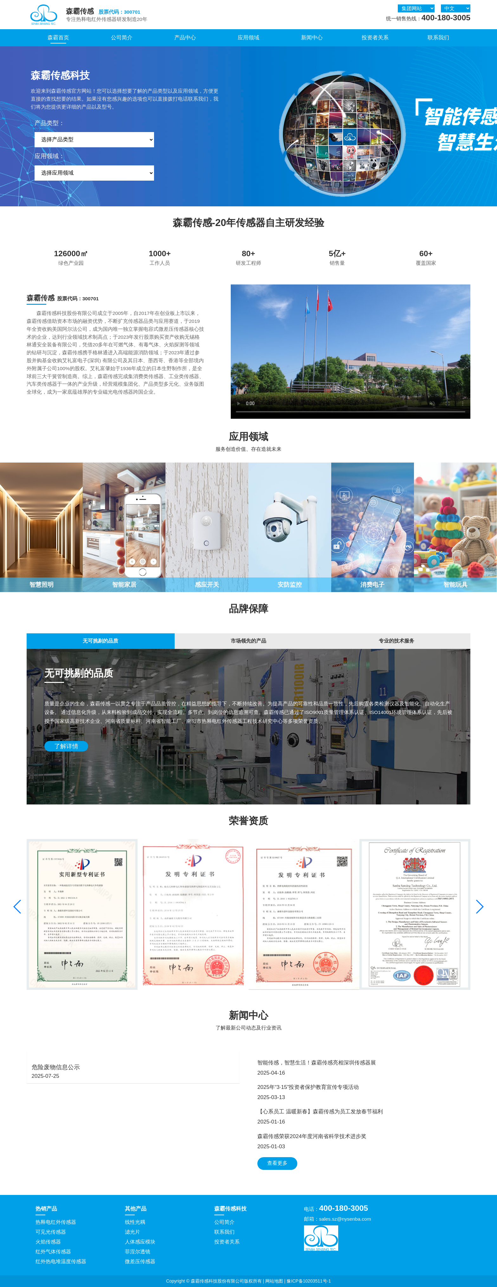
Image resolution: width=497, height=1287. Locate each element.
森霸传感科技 (230, 1209)
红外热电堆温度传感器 (61, 1261)
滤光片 (132, 1232)
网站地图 (274, 1281)
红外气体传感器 (53, 1251)
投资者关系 (375, 38)
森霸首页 (58, 38)
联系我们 (438, 38)
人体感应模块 (140, 1241)
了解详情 (66, 746)
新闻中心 (312, 38)
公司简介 (121, 38)
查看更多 (277, 1163)
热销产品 (46, 1209)
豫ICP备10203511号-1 (309, 1281)
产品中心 (185, 38)
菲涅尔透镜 (137, 1251)
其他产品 (135, 1209)
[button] (479, 907)
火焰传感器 (48, 1241)
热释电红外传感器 (56, 1222)
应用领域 (248, 38)
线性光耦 (135, 1222)
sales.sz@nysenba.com (345, 1219)
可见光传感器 (51, 1232)
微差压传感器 (140, 1261)
